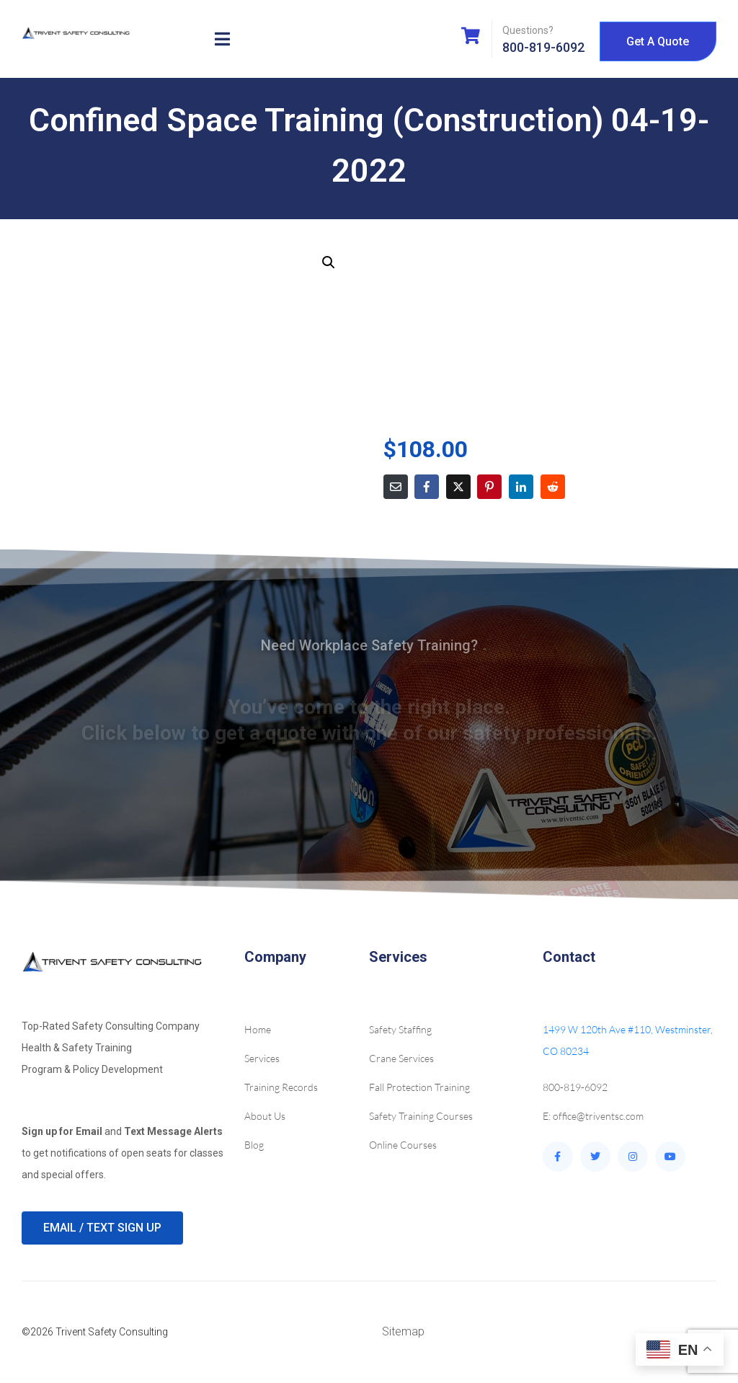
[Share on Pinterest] (489, 486)
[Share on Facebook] (426, 486)
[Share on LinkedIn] (521, 486)
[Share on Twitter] (458, 486)
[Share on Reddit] (553, 486)
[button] (329, 262)
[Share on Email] (395, 486)
